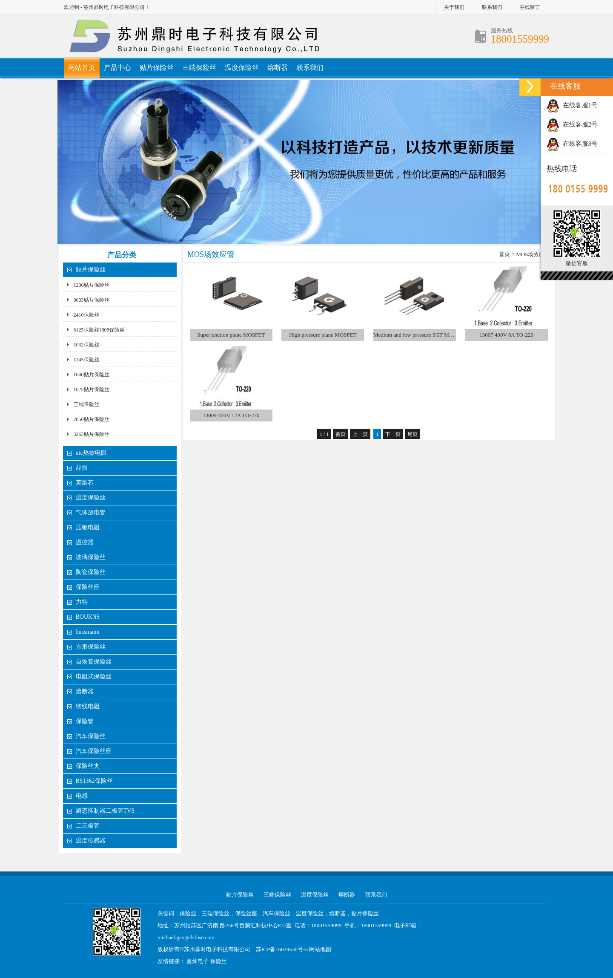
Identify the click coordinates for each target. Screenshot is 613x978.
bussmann (88, 632)
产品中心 (117, 67)
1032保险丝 (86, 345)
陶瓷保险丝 (91, 572)
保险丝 (218, 961)
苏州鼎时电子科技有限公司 (217, 949)
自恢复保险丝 (94, 661)
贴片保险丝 (157, 67)
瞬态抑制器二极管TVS (105, 811)
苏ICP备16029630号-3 (282, 949)
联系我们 (492, 7)
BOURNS (88, 617)
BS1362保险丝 (94, 781)
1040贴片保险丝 (91, 375)
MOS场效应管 (533, 254)
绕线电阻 (88, 706)
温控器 (85, 542)
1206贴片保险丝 (91, 285)
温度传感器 (91, 840)
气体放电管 (91, 512)
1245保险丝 (86, 360)
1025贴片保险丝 (91, 389)
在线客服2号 (572, 124)
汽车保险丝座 (94, 751)
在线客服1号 (572, 105)
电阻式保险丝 (94, 676)
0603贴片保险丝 (91, 300)
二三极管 (88, 825)
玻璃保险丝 (91, 557)
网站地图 (320, 949)
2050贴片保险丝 (91, 419)
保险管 (85, 721)
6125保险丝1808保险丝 (99, 330)
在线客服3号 (572, 143)
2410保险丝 (86, 315)
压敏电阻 (88, 527)
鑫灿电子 (197, 961)
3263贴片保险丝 (91, 434)
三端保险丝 (199, 67)
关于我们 (454, 7)
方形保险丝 (91, 646)
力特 (82, 602)
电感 (82, 796)
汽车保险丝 (91, 736)
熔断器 (277, 67)
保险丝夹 (88, 766)
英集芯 (85, 482)
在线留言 (530, 7)
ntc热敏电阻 (91, 453)
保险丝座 (88, 587)
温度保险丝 (242, 67)
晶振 (82, 467)
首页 (504, 254)
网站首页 (81, 67)
